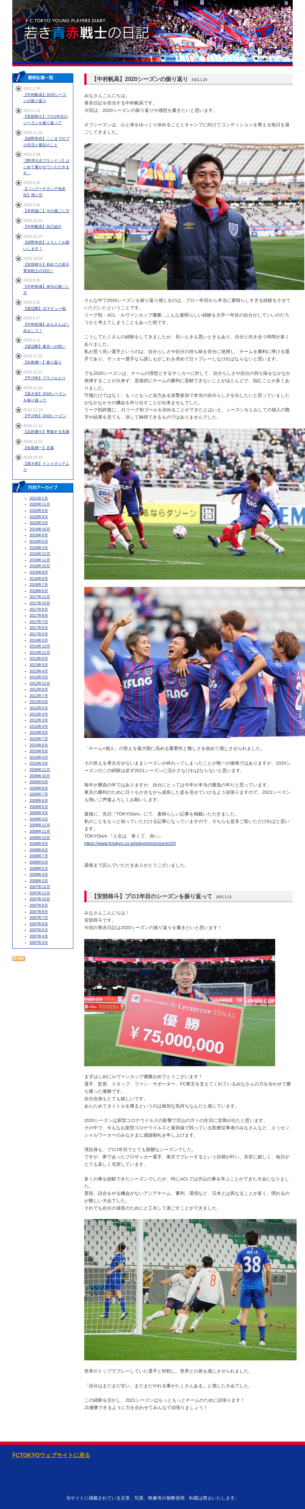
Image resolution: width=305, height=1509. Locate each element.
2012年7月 (38, 695)
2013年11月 (39, 652)
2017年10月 (39, 603)
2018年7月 (38, 584)
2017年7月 (38, 622)
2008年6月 (38, 862)
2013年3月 (38, 677)
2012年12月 (39, 683)
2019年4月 (38, 548)
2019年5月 (38, 541)
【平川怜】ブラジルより (44, 378)
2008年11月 (39, 831)
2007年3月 (38, 942)
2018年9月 (38, 572)
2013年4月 (38, 671)
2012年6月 (38, 701)
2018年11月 (39, 560)
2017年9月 (38, 609)
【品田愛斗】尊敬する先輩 (46, 431)
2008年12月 (39, 825)
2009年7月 (38, 794)
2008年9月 (38, 843)
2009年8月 (38, 788)
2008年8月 (38, 850)
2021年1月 (38, 498)
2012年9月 (38, 689)
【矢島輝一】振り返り (42, 362)
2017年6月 (38, 627)
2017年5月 (38, 634)
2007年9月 (38, 905)
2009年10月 (39, 776)
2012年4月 (38, 714)
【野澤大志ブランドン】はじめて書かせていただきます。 (46, 166)
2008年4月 (38, 874)
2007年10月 (39, 899)
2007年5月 (38, 930)
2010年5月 (38, 751)
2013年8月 (38, 658)
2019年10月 (39, 529)
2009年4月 (38, 813)
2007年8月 (38, 911)
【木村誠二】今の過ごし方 (46, 211)
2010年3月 (38, 763)
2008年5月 (38, 868)
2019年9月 (38, 535)
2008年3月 (38, 881)
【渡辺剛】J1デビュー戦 (44, 308)
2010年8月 (38, 732)
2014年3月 (38, 640)
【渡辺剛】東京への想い (44, 346)
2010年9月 (38, 726)
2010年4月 (38, 757)
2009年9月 (38, 782)
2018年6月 (38, 591)
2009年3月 (38, 819)
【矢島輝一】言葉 (38, 448)
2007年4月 (38, 936)
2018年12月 (39, 554)
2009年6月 (38, 800)
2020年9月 (38, 510)
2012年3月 (38, 720)
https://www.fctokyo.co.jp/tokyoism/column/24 (130, 843)
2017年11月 (39, 597)
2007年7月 (38, 917)
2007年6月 (38, 924)
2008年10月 (39, 837)
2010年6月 (38, 745)
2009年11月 (39, 769)
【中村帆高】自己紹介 (42, 226)
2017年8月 (38, 615)
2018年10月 (39, 566)
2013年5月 (38, 665)
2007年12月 (39, 887)
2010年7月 (38, 739)
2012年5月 (38, 708)
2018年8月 (38, 578)
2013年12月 (39, 646)
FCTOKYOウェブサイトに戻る (51, 1455)
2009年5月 (38, 807)
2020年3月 (38, 523)
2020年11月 (39, 504)
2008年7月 (38, 856)
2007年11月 (39, 893)
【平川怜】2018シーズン (44, 416)
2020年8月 (38, 517)
